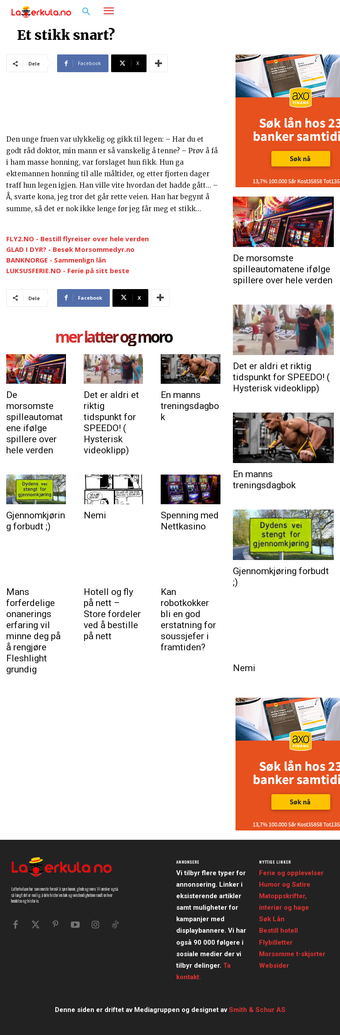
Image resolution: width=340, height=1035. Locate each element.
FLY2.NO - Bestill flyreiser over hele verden (77, 238)
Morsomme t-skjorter (292, 954)
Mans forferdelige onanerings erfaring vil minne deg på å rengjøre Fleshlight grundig (33, 631)
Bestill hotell (278, 931)
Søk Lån (272, 919)
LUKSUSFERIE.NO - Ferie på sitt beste (67, 270)
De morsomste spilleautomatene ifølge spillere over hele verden (34, 423)
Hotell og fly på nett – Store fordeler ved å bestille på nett (112, 614)
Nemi (95, 515)
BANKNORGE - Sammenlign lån (56, 259)
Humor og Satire (284, 884)
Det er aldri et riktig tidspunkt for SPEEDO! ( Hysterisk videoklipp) (111, 423)
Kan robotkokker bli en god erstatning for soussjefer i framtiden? (188, 620)
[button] (86, 12)
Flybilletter (276, 942)
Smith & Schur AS (257, 1010)
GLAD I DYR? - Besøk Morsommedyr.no (70, 249)
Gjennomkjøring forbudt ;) (35, 521)
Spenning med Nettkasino (190, 521)
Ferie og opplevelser (291, 873)
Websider (274, 965)
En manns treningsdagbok (190, 406)
